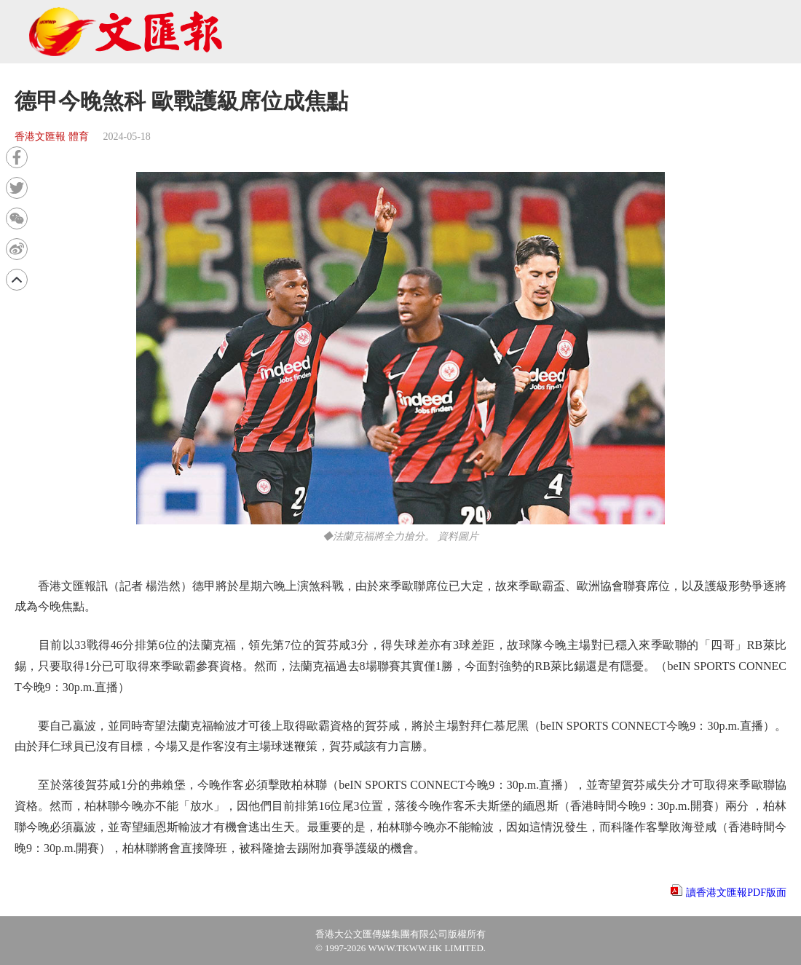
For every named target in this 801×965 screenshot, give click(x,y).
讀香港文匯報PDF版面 (736, 892)
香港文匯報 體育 (52, 136)
